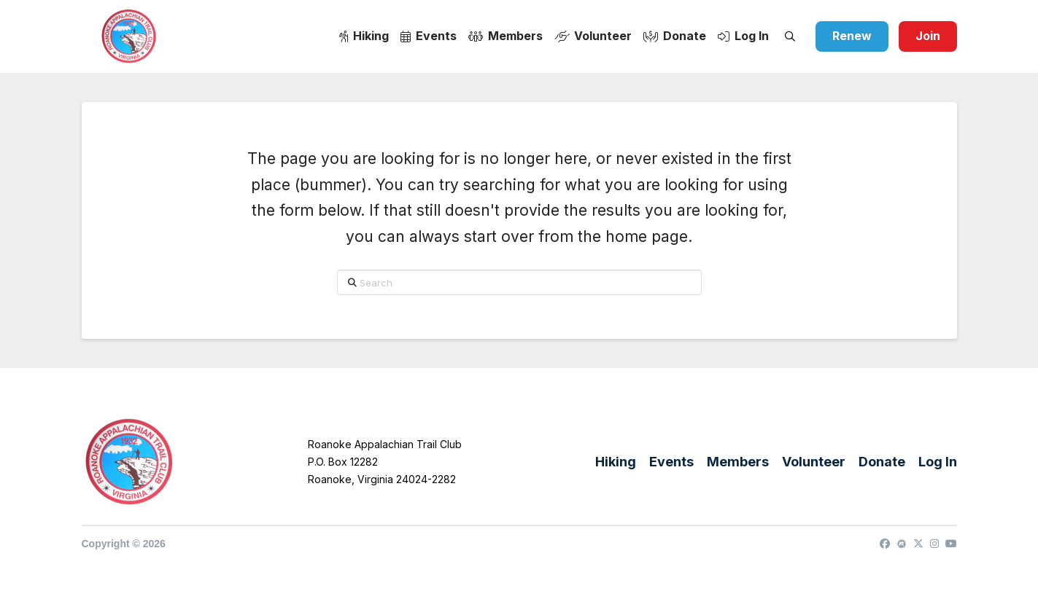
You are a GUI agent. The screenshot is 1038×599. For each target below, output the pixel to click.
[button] (790, 36)
